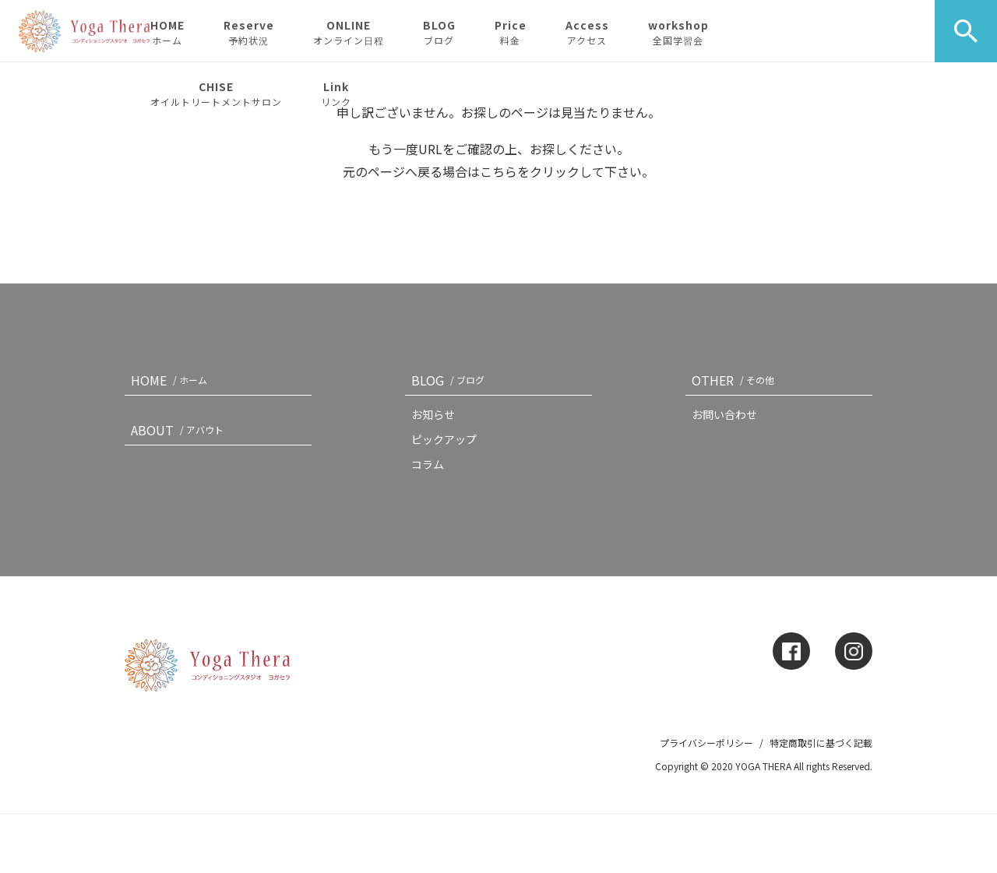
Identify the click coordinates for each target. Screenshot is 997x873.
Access (587, 32)
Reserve (249, 32)
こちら (498, 171)
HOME (167, 32)
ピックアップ (444, 439)
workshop (678, 32)
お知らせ (433, 414)
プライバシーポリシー (706, 742)
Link (336, 93)
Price (511, 32)
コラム (427, 464)
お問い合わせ (724, 414)
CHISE (216, 93)
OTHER (736, 380)
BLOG (439, 32)
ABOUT (180, 430)
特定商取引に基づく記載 (821, 742)
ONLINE (348, 32)
